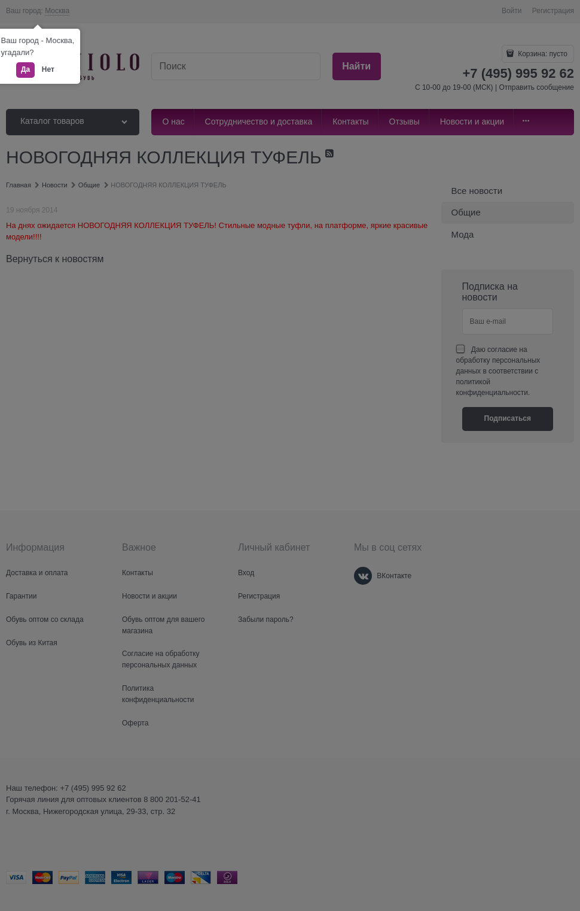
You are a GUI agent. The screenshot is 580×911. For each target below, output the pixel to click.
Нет (48, 69)
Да (25, 69)
